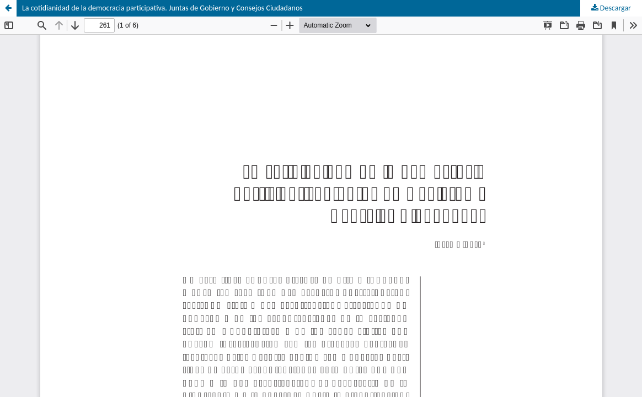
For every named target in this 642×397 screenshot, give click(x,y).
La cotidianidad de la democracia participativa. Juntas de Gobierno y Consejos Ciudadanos (162, 8)
